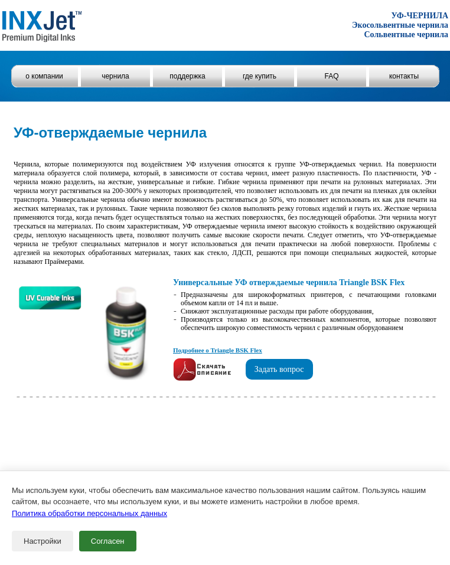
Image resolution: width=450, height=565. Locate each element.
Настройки (42, 541)
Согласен (108, 541)
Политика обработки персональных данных (89, 513)
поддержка (187, 76)
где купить (259, 76)
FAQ (331, 76)
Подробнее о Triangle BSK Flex (217, 350)
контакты (404, 76)
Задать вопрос (279, 369)
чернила (115, 76)
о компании (44, 76)
